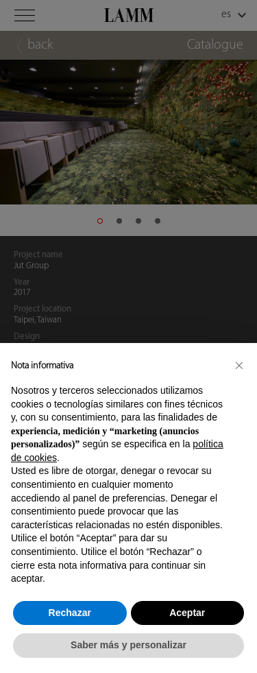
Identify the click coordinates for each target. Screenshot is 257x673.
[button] (239, 365)
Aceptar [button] (187, 612)
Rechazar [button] (70, 612)
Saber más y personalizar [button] (128, 644)
